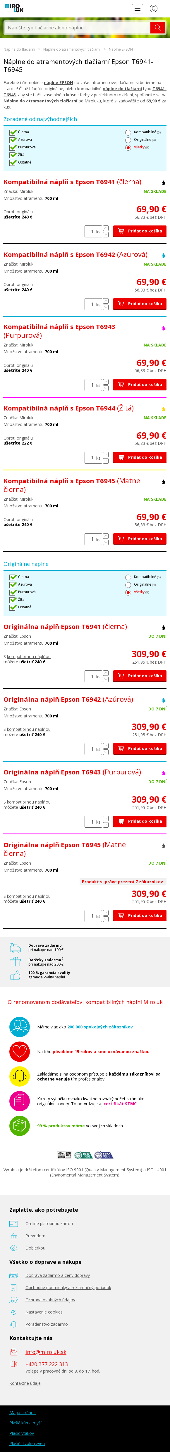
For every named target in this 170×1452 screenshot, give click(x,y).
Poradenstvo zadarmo (46, 1324)
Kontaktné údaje (25, 1383)
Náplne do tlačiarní (19, 49)
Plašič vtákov (21, 1433)
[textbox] (77, 27)
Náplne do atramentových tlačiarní (72, 49)
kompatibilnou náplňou (29, 656)
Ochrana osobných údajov (50, 1299)
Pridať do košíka (140, 231)
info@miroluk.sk (45, 1351)
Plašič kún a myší (25, 1423)
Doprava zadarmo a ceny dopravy (57, 1275)
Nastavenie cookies (44, 1312)
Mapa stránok (22, 1412)
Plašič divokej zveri (27, 1443)
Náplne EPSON (121, 49)
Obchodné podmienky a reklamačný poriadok (68, 1287)
